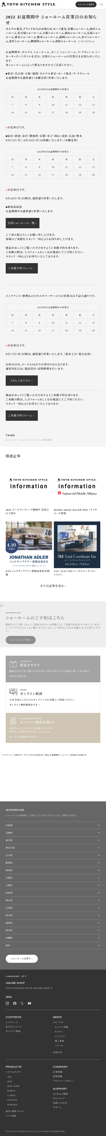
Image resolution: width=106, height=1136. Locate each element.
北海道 (9, 825)
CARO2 (11, 1095)
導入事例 (59, 1041)
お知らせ (18, 755)
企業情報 (57, 1072)
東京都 (9, 840)
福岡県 (9, 923)
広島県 (9, 908)
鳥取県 (9, 893)
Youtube (29, 1003)
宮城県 (9, 833)
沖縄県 (9, 938)
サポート (57, 1107)
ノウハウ (59, 1045)
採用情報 (57, 1076)
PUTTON (12, 1100)
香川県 (9, 915)
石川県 (9, 855)
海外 (8, 945)
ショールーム (33, 443)
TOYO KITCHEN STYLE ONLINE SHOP (28, 988)
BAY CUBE (13, 1086)
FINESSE (12, 1104)
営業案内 (47, 443)
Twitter (22, 1003)
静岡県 (9, 863)
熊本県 (9, 930)
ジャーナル (58, 1022)
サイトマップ (59, 1098)
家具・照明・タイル (15, 1111)
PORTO (11, 1091)
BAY (9, 1081)
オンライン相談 (13, 1031)
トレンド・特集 (61, 1027)
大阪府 (9, 885)
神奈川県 (10, 848)
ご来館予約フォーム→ (21, 268)
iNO (9, 1077)
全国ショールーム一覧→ (22, 223)
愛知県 (9, 870)
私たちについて (14, 1027)
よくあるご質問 (60, 1094)
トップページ (7, 755)
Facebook (14, 1003)
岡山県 (9, 900)
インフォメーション (16, 443)
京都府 (9, 878)
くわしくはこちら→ (21, 380)
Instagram (7, 1003)
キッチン (59, 1032)
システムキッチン (14, 1072)
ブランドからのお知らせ (33, 755)
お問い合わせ (60, 1103)
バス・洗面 (11, 1116)
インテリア (60, 1036)
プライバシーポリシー (63, 1081)
